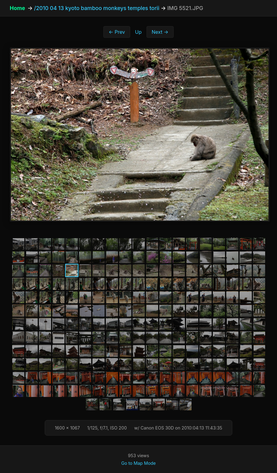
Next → (160, 32)
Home (17, 8)
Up (138, 32)
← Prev (117, 32)
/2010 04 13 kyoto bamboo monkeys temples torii (96, 8)
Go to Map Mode (138, 463)
